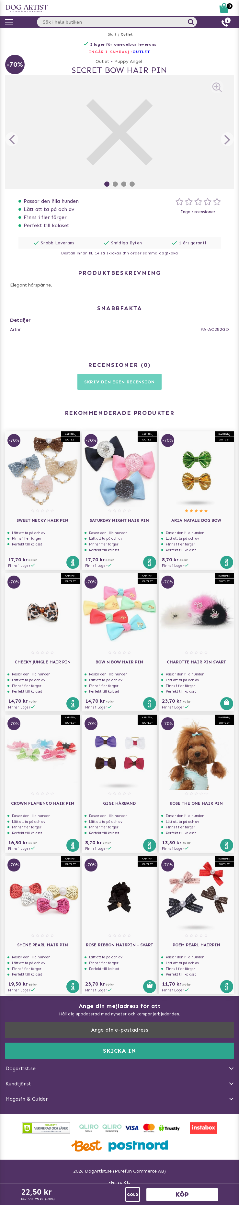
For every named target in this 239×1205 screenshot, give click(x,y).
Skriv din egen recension (119, 382)
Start (112, 34)
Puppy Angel (128, 61)
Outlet (126, 34)
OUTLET (141, 52)
